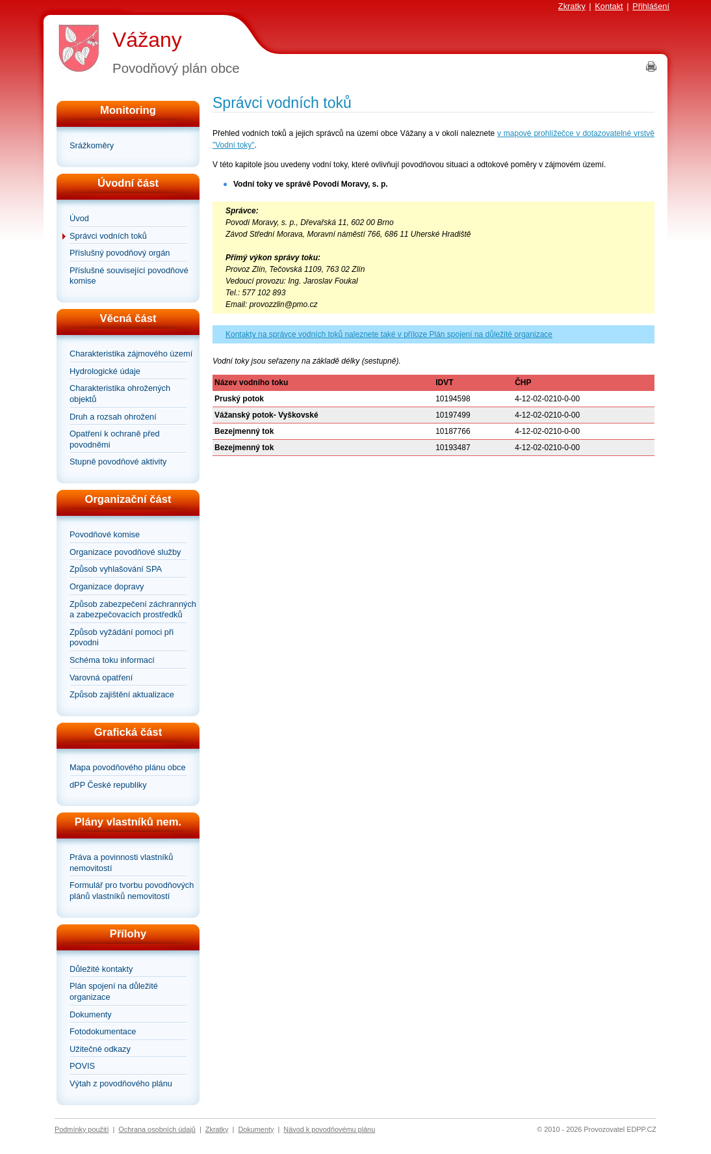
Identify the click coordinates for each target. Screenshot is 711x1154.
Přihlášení (650, 6)
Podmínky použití (82, 1129)
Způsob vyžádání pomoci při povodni (122, 637)
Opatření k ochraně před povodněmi (115, 439)
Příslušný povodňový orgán (120, 253)
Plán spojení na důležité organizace (114, 991)
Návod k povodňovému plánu (329, 1129)
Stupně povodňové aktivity (118, 461)
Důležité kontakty (101, 969)
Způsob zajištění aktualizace (122, 694)
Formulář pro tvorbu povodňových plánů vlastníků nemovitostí (132, 890)
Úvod (79, 218)
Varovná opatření (101, 677)
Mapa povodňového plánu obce (128, 767)
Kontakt (609, 6)
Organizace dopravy (107, 586)
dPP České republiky (108, 785)
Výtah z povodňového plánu (121, 1083)
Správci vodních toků (108, 236)
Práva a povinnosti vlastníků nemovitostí (121, 862)
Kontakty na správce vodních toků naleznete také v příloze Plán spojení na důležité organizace (389, 334)
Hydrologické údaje (105, 371)
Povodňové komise (105, 534)
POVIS (82, 1066)
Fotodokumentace (103, 1031)
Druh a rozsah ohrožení (113, 417)
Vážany (147, 39)
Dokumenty (91, 1014)
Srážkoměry (92, 145)
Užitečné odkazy (100, 1049)
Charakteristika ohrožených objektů (120, 393)
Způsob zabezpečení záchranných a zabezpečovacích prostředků (133, 609)
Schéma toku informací (112, 660)
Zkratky (572, 6)
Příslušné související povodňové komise (129, 275)
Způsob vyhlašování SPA (116, 569)
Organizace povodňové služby (125, 552)
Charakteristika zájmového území (131, 353)
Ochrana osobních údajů (157, 1129)
